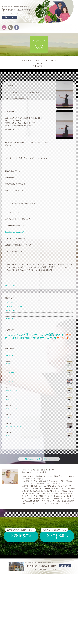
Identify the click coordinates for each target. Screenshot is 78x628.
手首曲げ (8, 417)
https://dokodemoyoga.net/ (14, 232)
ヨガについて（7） (12, 302)
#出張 (36, 337)
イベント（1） (11, 314)
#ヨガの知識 (47, 334)
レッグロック (10, 381)
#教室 (68, 334)
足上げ (8, 363)
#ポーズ (44, 337)
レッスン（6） (11, 310)
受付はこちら (9, 17)
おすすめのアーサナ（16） (15, 306)
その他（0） (10, 318)
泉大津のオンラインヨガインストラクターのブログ (39, 60)
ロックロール (10, 372)
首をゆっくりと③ (11, 390)
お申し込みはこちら (54, 535)
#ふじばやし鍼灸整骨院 (18, 337)
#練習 (13, 285)
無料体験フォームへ (20, 535)
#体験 (53, 337)
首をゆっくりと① (11, 408)
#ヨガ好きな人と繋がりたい (23, 334)
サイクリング (10, 355)
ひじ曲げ (8, 435)
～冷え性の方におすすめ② (14, 426)
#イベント (63, 337)
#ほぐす (59, 334)
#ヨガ (7, 285)
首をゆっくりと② (11, 399)
